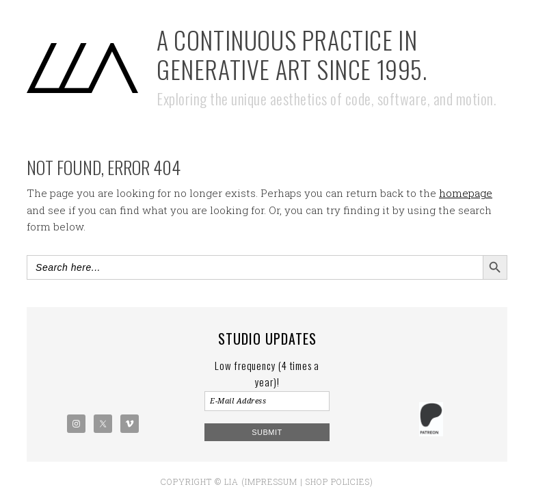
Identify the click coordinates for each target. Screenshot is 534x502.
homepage (465, 193)
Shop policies (338, 481)
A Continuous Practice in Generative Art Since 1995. (292, 54)
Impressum (271, 481)
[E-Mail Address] (266, 401)
